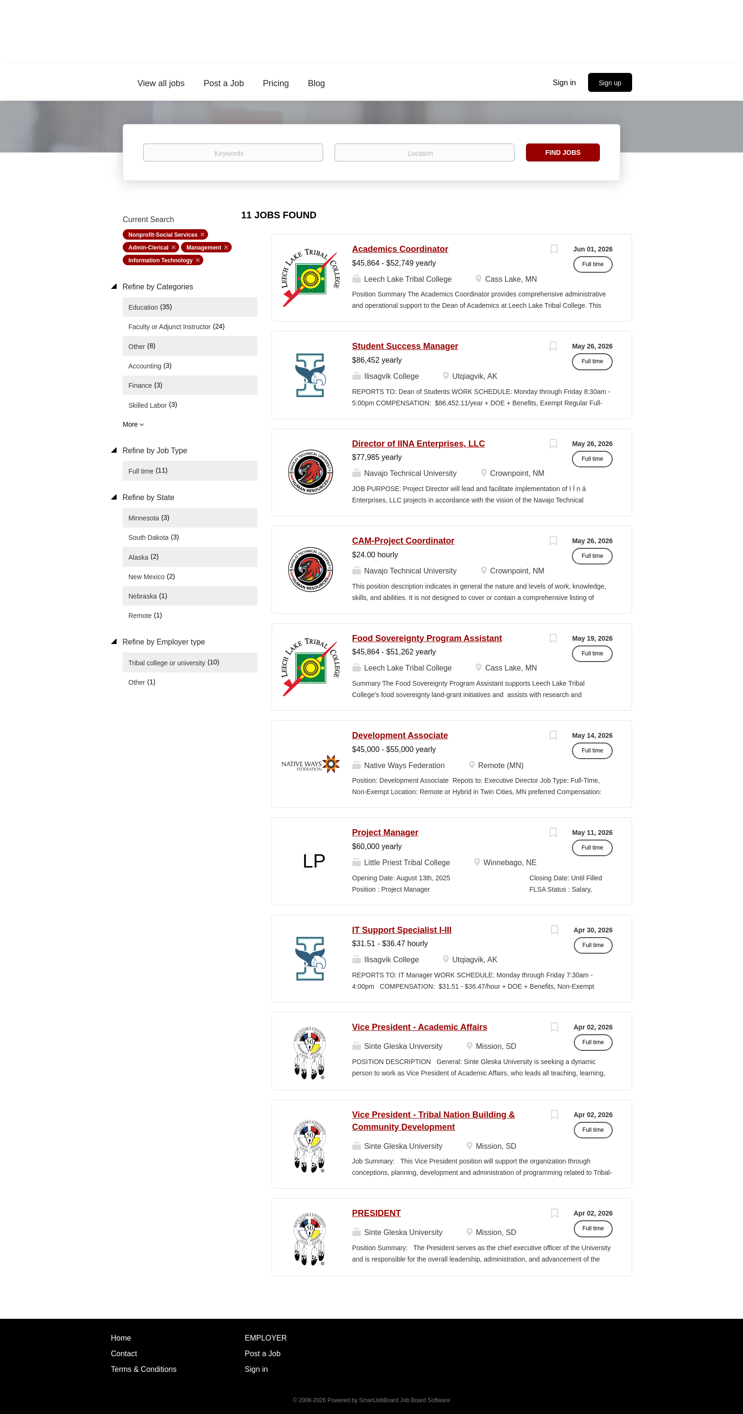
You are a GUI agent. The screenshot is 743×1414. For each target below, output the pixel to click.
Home (121, 1338)
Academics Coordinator (400, 249)
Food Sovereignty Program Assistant (427, 638)
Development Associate (400, 735)
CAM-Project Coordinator (403, 541)
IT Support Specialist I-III (402, 930)
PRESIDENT (376, 1213)
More (130, 424)
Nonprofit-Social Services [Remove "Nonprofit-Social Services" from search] (163, 235)
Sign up (610, 83)
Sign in (564, 83)
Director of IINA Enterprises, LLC (418, 443)
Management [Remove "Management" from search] (204, 247)
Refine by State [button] (147, 497)
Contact (124, 1354)
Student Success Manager (405, 346)
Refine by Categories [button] (156, 287)
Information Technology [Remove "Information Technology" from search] (160, 260)
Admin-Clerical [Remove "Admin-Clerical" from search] (148, 247)
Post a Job (263, 1354)
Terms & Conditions (144, 1369)
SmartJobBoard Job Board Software (404, 1400)
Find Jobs (563, 152)
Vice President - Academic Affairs (419, 1027)
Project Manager (385, 832)
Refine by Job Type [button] (153, 451)
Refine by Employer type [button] (162, 642)
